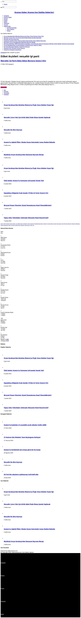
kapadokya (6, 225)
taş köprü (13, 225)
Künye (5, 4)
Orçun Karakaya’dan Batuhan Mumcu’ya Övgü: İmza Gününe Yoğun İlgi (24, 36)
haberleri (45, 223)
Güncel (6, 19)
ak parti (54, 223)
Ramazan (22, 225)
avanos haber (12, 223)
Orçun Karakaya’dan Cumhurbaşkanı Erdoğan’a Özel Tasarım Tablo (23, 45)
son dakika (18, 223)
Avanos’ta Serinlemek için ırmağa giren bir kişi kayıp (22, 450)
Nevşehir (8, 223)
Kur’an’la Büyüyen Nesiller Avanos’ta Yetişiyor (17, 47)
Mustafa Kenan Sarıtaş (38, 223)
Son (5, 90)
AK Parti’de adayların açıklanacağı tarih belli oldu (21, 474)
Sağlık (5, 22)
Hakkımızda (7, 26)
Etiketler (6, 94)
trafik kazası (77, 223)
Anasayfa (6, 16)
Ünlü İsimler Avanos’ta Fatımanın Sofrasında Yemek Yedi (24, 180)
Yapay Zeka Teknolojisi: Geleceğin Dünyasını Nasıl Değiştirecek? (26, 218)
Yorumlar (6, 93)
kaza (63, 223)
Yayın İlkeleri (10, 29)
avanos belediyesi (23, 223)
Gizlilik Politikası (12, 28)
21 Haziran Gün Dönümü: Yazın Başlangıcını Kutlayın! (22, 437)
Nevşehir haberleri (67, 223)
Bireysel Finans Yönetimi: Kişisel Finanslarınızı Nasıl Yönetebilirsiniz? (28, 205)
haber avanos (27, 225)
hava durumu (59, 223)
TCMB (7, 339)
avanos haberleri (31, 223)
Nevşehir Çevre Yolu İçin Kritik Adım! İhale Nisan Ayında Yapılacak (22, 38)
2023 (31, 225)
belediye (73, 223)
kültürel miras (18, 225)
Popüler (6, 91)
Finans (5, 20)
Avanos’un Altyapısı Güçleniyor (12, 50)
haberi (9, 225)
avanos (2, 223)
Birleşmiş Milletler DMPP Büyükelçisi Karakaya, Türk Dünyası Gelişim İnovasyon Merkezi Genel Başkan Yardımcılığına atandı (39, 44)
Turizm (6, 25)
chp (33, 225)
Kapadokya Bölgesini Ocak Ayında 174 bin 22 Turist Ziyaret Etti (26, 193)
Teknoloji (6, 23)
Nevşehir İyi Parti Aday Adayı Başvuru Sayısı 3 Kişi (23, 61)
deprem (2, 225)
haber (5, 223)
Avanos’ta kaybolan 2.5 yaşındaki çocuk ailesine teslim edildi (25, 425)
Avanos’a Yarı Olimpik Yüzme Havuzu (14, 48)
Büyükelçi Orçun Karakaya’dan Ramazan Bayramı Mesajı (19, 42)
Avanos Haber (8, 17)
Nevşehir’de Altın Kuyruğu (11, 39)
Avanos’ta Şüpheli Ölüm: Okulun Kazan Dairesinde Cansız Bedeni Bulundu (25, 41)
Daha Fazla (4, 87)
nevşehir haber (50, 223)
